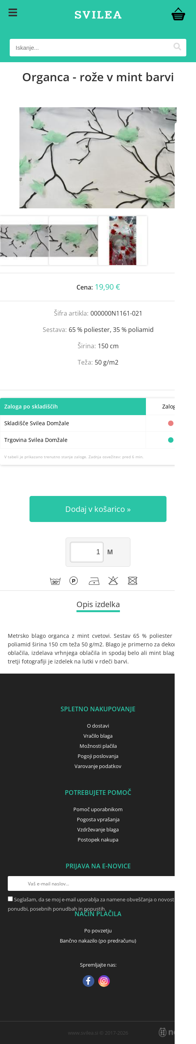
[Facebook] (88, 981)
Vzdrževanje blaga (98, 829)
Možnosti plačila (98, 745)
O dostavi (98, 725)
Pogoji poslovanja (98, 755)
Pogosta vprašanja (98, 819)
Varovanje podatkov (98, 766)
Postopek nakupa (98, 839)
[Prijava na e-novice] (180, 883)
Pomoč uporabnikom (98, 809)
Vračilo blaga (98, 735)
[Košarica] (178, 13)
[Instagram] (104, 981)
